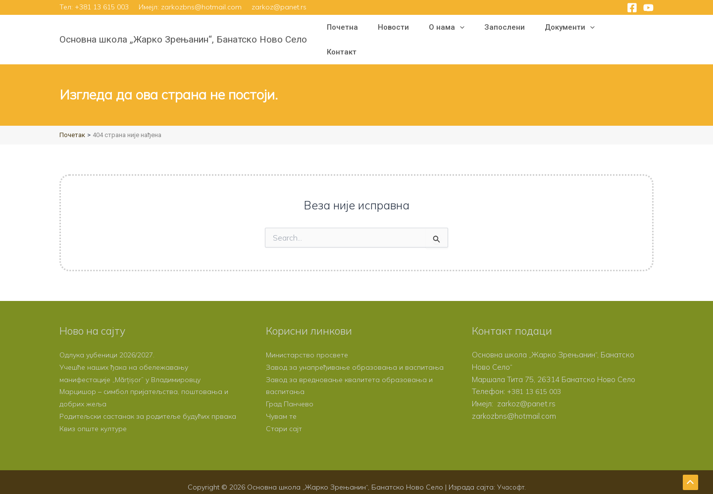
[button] (476, 28)
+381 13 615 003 (102, 6)
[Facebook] (632, 7)
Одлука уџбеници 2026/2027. (110, 332)
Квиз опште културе (94, 417)
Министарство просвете (308, 332)
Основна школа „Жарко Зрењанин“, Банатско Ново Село (183, 28)
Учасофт (510, 476)
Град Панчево (290, 393)
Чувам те (282, 405)
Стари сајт (284, 417)
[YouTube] (648, 7)
